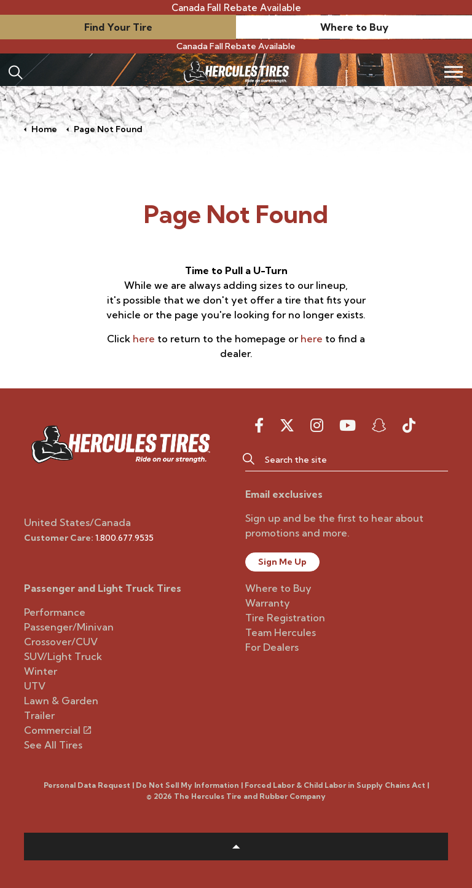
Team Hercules (280, 632)
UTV (34, 686)
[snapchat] (379, 425)
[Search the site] (346, 459)
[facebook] (259, 425)
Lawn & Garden (61, 700)
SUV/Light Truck (63, 656)
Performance (54, 612)
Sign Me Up (282, 561)
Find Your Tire (118, 27)
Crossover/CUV (61, 641)
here (144, 338)
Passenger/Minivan (69, 627)
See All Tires (53, 745)
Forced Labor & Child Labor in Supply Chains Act (335, 785)
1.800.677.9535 (124, 537)
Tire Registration (285, 617)
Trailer (39, 715)
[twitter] (287, 425)
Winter (40, 671)
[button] (248, 459)
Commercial (57, 730)
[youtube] (347, 425)
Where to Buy (354, 27)
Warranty (267, 603)
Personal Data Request (87, 785)
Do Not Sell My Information (187, 785)
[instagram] (316, 425)
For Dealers (272, 647)
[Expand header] (453, 71)
